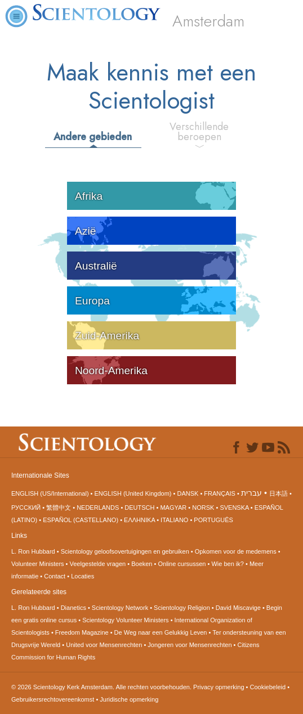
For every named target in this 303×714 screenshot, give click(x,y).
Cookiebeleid (268, 687)
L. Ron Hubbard (33, 551)
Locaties (82, 576)
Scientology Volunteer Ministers (125, 620)
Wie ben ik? (227, 563)
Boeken (141, 563)
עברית (251, 492)
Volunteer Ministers (37, 563)
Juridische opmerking (129, 699)
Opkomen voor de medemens (236, 551)
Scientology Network (120, 607)
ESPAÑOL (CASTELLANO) (80, 520)
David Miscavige (238, 607)
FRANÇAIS (219, 493)
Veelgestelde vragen (98, 563)
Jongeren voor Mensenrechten (189, 644)
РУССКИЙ (26, 507)
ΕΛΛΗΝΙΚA (139, 520)
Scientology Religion (182, 607)
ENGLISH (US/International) (50, 493)
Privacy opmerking (218, 687)
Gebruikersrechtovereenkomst (52, 699)
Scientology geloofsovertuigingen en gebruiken (125, 551)
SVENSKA (234, 507)
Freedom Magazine (82, 632)
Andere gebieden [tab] (93, 136)
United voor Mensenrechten (104, 644)
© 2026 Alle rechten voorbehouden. (102, 687)
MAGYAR (173, 507)
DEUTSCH (139, 507)
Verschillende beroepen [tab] (199, 131)
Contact (54, 576)
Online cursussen (182, 563)
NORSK (203, 507)
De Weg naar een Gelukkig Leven (160, 632)
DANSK (187, 493)
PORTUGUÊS (213, 520)
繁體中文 (58, 507)
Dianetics (73, 607)
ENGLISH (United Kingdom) (133, 493)
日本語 (278, 493)
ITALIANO (174, 520)
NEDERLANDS (98, 507)
